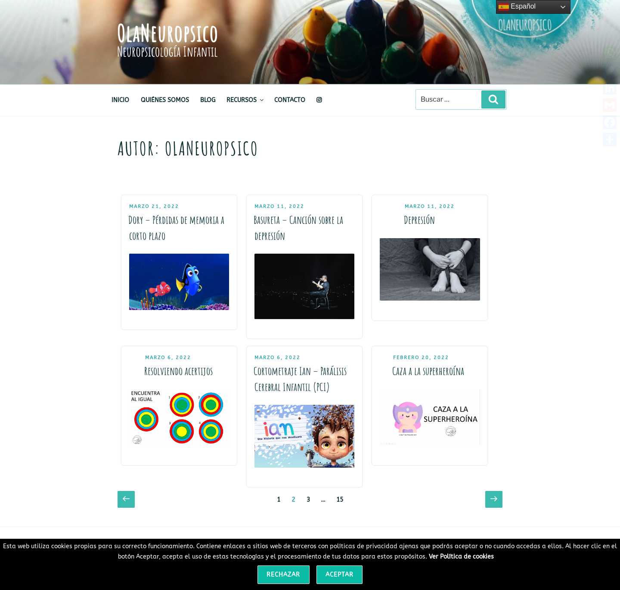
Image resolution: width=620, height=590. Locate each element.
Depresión (419, 220)
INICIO (120, 100)
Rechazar (283, 574)
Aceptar (339, 574)
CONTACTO (289, 100)
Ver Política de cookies (461, 556)
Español (517, 7)
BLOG (207, 100)
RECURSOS (245, 100)
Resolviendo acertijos (178, 371)
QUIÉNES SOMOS (165, 100)
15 (342, 498)
